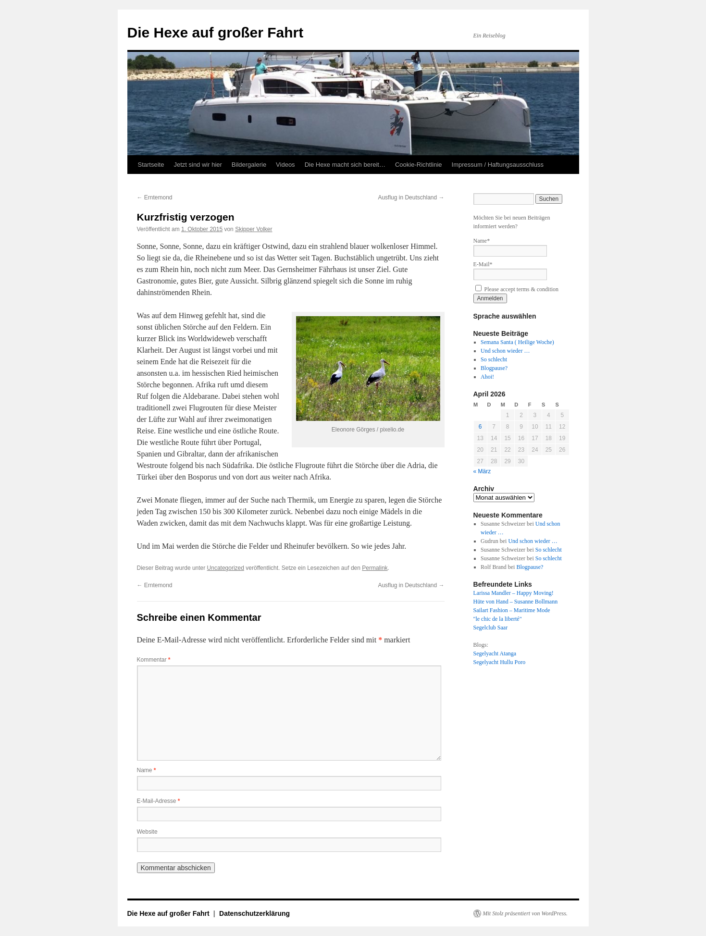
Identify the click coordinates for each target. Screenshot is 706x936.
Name (146, 770)
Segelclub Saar (490, 627)
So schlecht (494, 359)
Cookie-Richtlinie (418, 164)
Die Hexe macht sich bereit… (345, 164)
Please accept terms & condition (517, 289)
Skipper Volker (253, 229)
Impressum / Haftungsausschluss (498, 164)
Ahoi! (487, 376)
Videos (285, 164)
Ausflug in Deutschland (411, 197)
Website (147, 831)
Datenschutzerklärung (254, 913)
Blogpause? (494, 368)
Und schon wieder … (505, 350)
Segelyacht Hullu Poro (499, 662)
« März (482, 471)
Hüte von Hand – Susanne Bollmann (515, 601)
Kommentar (154, 659)
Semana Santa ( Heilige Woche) (517, 342)
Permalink (374, 568)
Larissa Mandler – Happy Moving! (513, 593)
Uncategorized (225, 568)
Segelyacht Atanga (495, 653)
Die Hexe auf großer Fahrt (215, 32)
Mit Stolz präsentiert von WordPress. (525, 913)
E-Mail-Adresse (158, 801)
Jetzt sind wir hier (197, 164)
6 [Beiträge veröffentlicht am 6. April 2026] (480, 426)
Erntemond (155, 197)
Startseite (151, 164)
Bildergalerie (249, 164)
